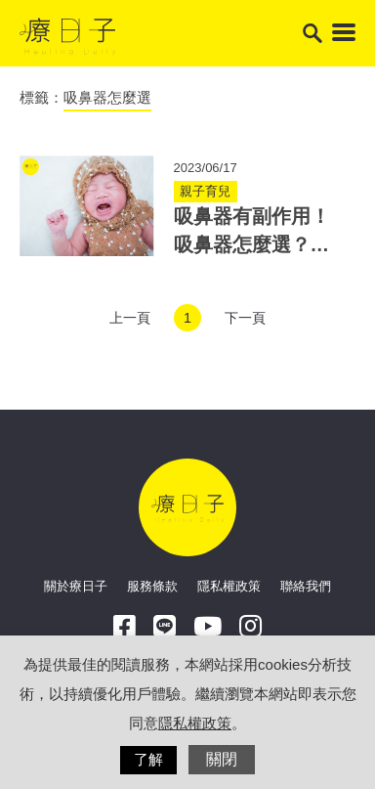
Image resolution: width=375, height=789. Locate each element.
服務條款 (152, 586)
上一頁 (129, 318)
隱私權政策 (229, 586)
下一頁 (245, 318)
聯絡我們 (305, 586)
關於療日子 (75, 586)
